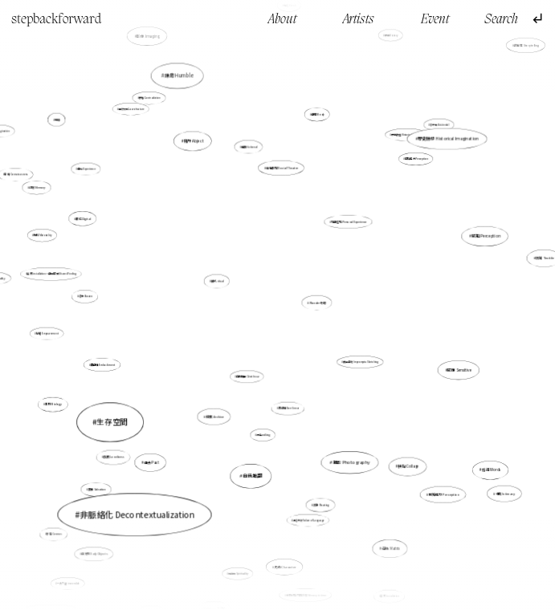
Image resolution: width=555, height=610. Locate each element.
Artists (358, 19)
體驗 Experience (87, 168)
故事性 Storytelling (527, 45)
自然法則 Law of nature (132, 109)
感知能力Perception (416, 159)
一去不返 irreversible (70, 580)
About (282, 19)
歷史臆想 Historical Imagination (448, 138)
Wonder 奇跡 (316, 302)
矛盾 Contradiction (154, 105)
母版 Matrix (391, 548)
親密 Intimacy (506, 493)
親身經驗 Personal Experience (348, 223)
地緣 (57, 120)
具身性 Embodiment (103, 365)
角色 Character (285, 565)
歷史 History (388, 42)
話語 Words (483, 463)
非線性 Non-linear (288, 408)
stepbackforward (56, 19)
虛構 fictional (250, 150)
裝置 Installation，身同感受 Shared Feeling (55, 275)
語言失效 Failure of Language (308, 520)
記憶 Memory (38, 187)
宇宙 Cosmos (54, 534)
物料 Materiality (42, 235)
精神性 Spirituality (240, 564)
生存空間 (119, 417)
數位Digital (84, 219)
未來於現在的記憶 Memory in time (306, 593)
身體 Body (318, 114)
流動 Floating (320, 500)
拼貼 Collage (408, 465)
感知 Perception (481, 237)
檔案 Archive (214, 415)
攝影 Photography (350, 460)
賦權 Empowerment (47, 333)
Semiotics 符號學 (216, 601)
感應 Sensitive (458, 369)
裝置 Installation (389, 595)
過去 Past (152, 461)
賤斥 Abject (194, 141)
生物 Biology (55, 403)
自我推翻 (252, 476)
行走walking (264, 430)
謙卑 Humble (179, 77)
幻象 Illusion (87, 297)
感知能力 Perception (441, 492)
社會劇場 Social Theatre (282, 167)
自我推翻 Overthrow (247, 376)
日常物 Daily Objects (95, 553)
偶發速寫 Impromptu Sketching (360, 362)
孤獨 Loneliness (114, 457)
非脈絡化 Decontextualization (144, 502)
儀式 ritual (217, 281)
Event (435, 19)
